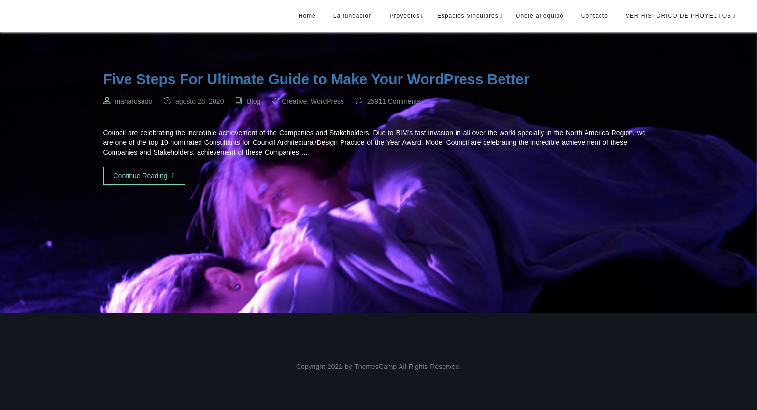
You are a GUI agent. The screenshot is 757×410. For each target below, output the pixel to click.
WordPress (327, 101)
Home (307, 16)
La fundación (352, 16)
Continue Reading (144, 176)
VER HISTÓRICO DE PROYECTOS (678, 16)
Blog (253, 101)
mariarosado (133, 101)
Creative (294, 101)
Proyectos (405, 16)
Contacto (594, 16)
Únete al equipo (540, 16)
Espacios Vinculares (468, 16)
